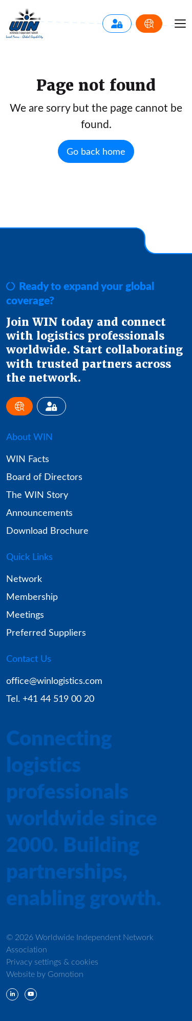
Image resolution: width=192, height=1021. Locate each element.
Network (24, 578)
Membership (32, 596)
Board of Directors (44, 476)
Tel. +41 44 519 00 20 (50, 698)
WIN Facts (27, 458)
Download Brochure (47, 530)
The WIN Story (37, 494)
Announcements (39, 512)
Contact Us (28, 658)
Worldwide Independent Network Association (24, 23)
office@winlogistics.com (54, 680)
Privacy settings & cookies (52, 961)
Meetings (25, 614)
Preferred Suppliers (46, 632)
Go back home (96, 151)
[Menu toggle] (180, 23)
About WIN (29, 436)
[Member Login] (117, 23)
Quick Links (29, 556)
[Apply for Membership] (149, 23)
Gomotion (65, 973)
